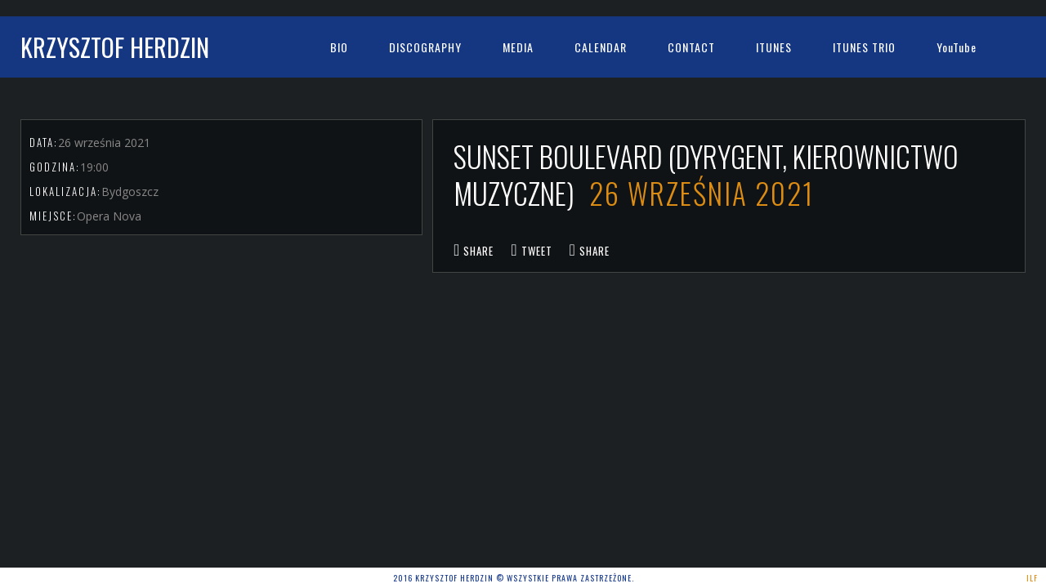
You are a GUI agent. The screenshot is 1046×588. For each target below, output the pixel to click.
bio (339, 47)
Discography (425, 47)
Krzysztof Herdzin (114, 47)
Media (518, 47)
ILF (1032, 578)
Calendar (600, 47)
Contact (691, 47)
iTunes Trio (864, 47)
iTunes (774, 47)
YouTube (956, 47)
